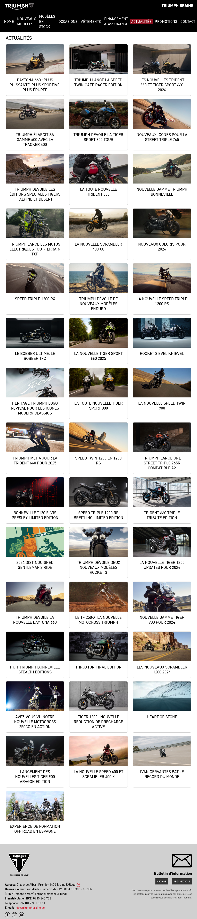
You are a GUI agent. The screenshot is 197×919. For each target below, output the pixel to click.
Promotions (166, 21)
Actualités (141, 21)
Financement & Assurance (116, 21)
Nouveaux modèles (26, 21)
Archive (161, 881)
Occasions (68, 21)
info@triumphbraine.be (30, 908)
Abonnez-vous (182, 881)
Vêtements (91, 21)
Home (9, 21)
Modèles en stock (47, 21)
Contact (187, 21)
